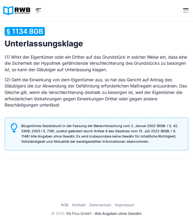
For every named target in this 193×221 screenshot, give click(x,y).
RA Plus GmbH (78, 213)
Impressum (124, 205)
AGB (64, 205)
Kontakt (79, 205)
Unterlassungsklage (44, 37)
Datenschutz (100, 205)
